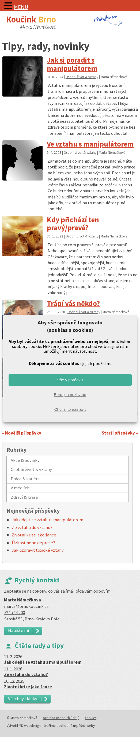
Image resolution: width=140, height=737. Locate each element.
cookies (90, 718)
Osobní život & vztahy (82, 77)
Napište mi (18, 630)
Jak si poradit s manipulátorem (72, 64)
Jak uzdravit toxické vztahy (38, 550)
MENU (21, 6)
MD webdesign (30, 725)
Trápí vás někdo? (73, 303)
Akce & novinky (25, 460)
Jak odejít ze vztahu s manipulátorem (47, 520)
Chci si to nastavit (70, 409)
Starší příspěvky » (120, 433)
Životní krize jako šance (34, 535)
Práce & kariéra (25, 479)
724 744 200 (14, 612)
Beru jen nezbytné (70, 394)
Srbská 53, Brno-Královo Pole (32, 619)
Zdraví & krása (24, 497)
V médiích (20, 488)
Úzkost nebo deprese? (33, 543)
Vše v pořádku (70, 380)
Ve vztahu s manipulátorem (90, 144)
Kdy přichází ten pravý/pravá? (73, 223)
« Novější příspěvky (21, 433)
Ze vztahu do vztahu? (32, 527)
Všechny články (22, 698)
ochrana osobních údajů (61, 718)
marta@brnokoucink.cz (26, 606)
